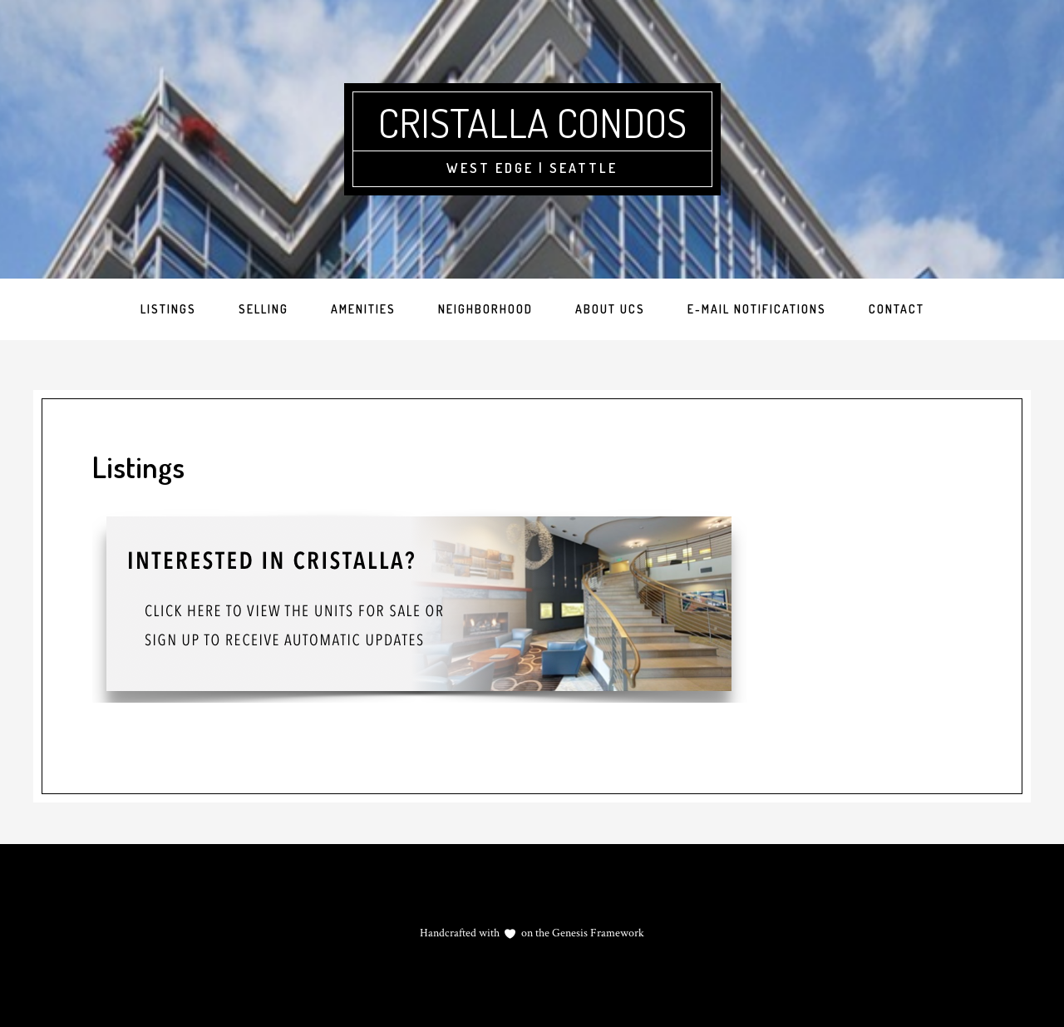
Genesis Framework (596, 933)
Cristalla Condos (532, 122)
